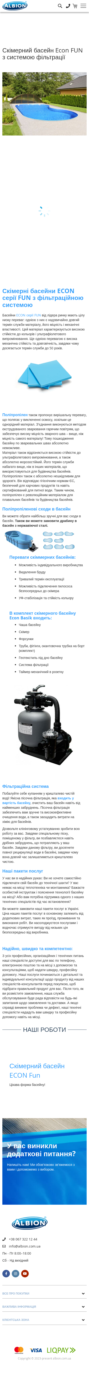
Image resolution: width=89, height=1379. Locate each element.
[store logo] (15, 6)
